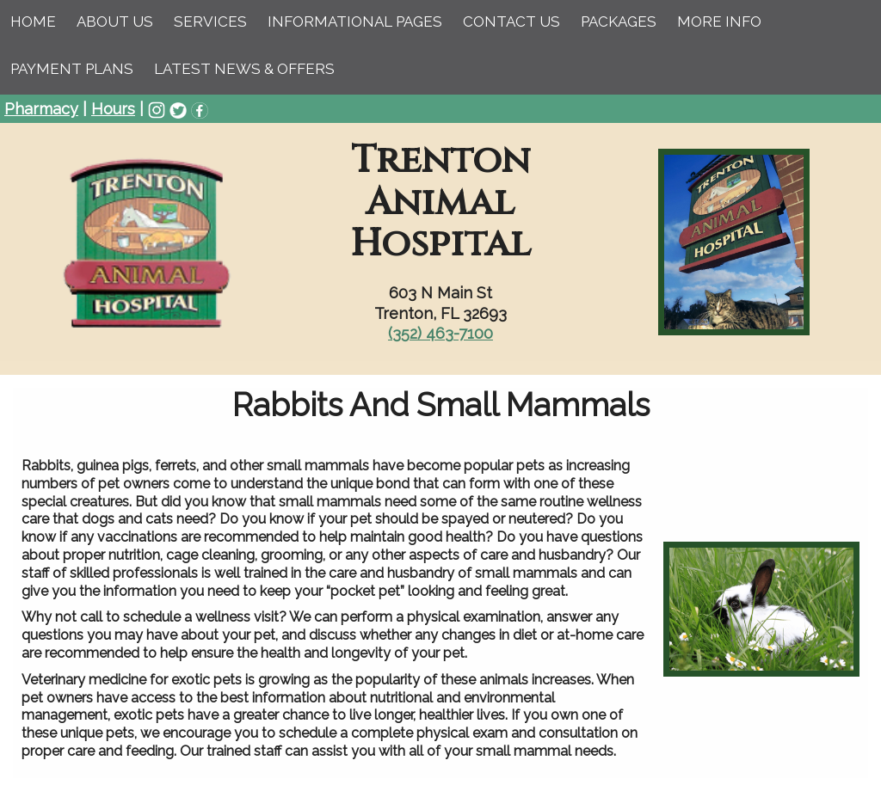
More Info (719, 21)
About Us (115, 21)
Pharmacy (41, 109)
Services (210, 21)
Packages (618, 21)
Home (33, 21)
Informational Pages (355, 21)
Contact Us (511, 21)
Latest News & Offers (244, 68)
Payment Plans (71, 68)
